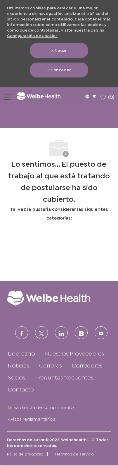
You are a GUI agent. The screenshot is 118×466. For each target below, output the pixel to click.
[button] (90, 96)
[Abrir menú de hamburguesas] (7, 96)
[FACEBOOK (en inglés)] (21, 332)
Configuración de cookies (32, 35)
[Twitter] (41, 332)
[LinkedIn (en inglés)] (61, 332)
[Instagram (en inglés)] (81, 332)
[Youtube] (101, 332)
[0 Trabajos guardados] (107, 96)
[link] (59, 298)
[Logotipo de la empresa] (43, 96)
